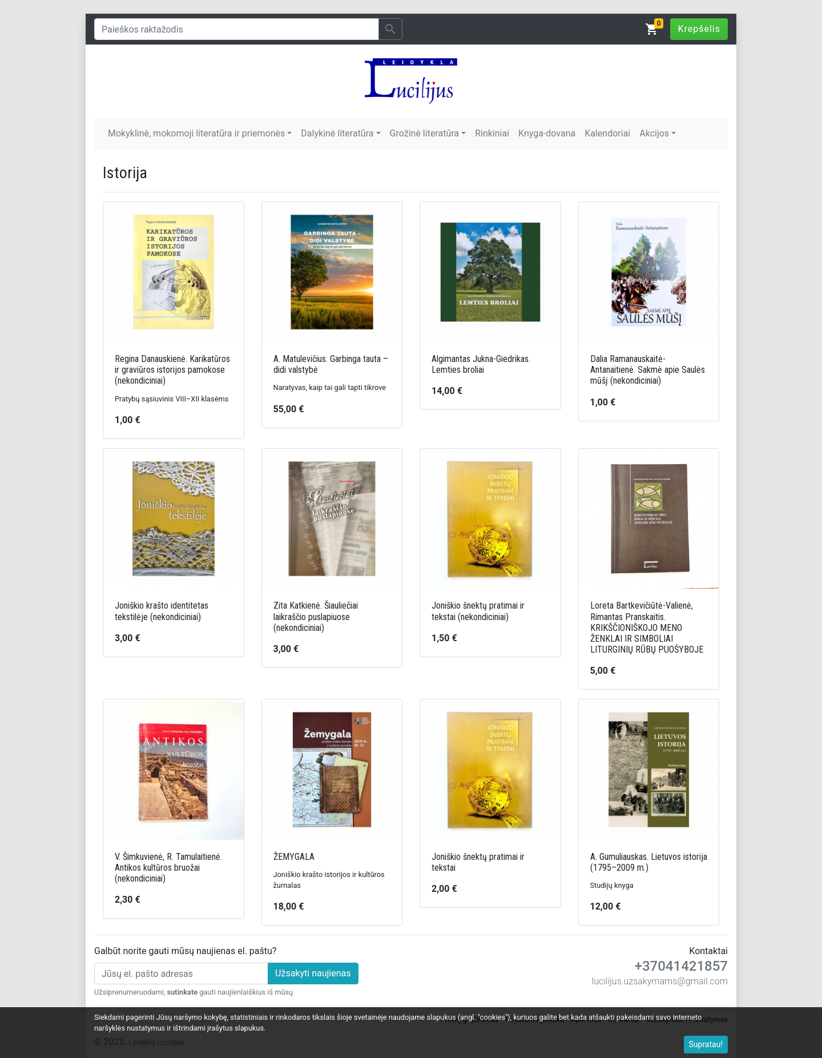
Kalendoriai (607, 133)
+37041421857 (681, 966)
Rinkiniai (492, 133)
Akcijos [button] (654, 133)
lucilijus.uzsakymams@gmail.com (660, 981)
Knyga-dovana (546, 133)
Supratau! (706, 1044)
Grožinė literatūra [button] (424, 133)
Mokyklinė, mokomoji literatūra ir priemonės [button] (196, 133)
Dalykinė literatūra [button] (337, 133)
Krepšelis (699, 28)
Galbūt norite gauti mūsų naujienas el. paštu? (185, 951)
